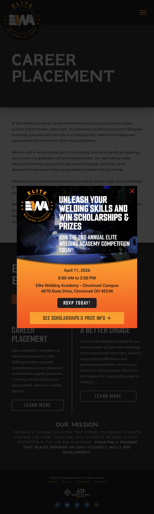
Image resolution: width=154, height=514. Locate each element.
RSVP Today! (77, 303)
